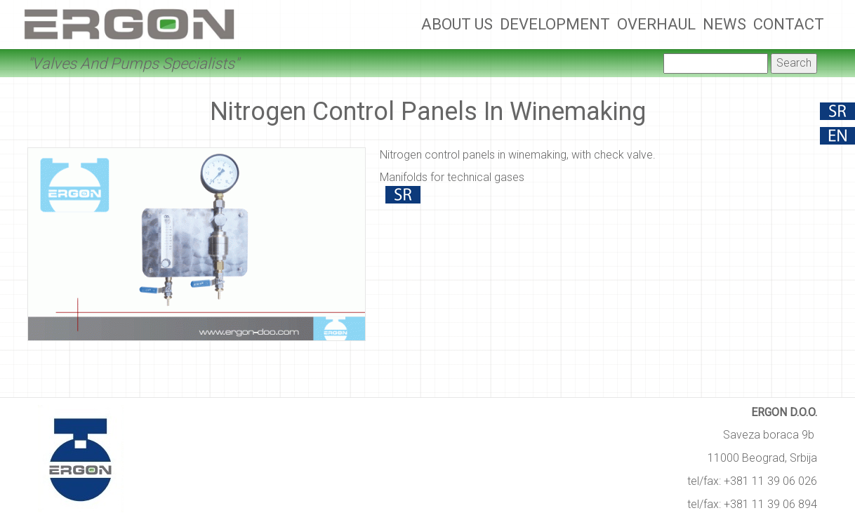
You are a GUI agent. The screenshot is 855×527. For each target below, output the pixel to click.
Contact (788, 24)
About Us (457, 24)
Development (555, 24)
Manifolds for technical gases (452, 177)
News (724, 24)
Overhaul (656, 24)
